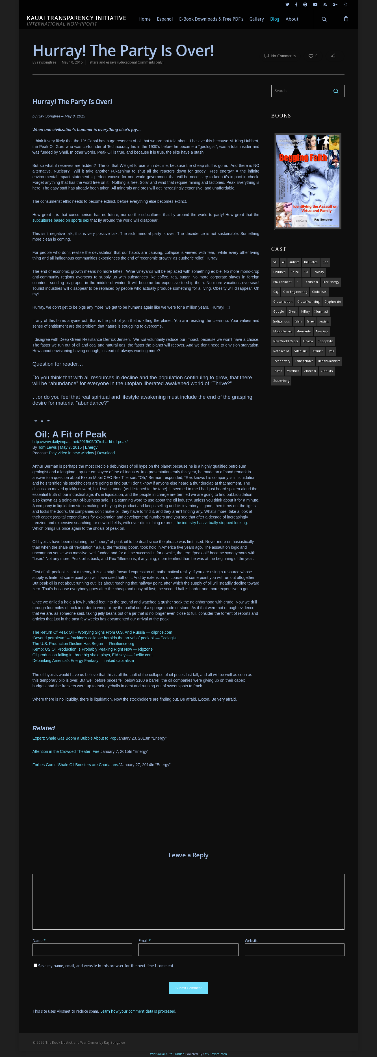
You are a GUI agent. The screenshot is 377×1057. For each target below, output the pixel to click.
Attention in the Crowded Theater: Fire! (66, 751)
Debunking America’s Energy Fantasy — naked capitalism (83, 660)
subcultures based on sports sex (60, 220)
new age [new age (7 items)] (322, 331)
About (292, 19)
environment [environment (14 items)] (282, 282)
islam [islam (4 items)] (298, 321)
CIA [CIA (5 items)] (306, 272)
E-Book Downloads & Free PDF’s (211, 19)
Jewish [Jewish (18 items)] (324, 321)
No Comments (280, 55)
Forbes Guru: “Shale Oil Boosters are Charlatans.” (76, 764)
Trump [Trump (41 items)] (277, 371)
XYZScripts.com (216, 1054)
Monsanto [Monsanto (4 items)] (303, 331)
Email (144, 940)
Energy (91, 447)
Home (144, 19)
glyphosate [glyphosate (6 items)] (332, 302)
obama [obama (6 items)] (308, 341)
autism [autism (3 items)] (294, 262)
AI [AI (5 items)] (283, 262)
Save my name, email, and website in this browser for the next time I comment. (106, 966)
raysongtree (46, 62)
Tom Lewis (47, 447)
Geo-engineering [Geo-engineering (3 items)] (295, 292)
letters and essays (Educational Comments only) (126, 62)
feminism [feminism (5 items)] (311, 282)
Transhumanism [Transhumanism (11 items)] (329, 361)
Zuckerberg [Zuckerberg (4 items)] (281, 381)
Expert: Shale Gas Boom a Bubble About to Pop (74, 738)
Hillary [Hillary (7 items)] (305, 311)
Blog (275, 19)
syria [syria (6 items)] (331, 351)
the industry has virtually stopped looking (210, 522)
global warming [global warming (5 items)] (308, 302)
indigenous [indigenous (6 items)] (281, 321)
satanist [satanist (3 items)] (317, 351)
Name (39, 940)
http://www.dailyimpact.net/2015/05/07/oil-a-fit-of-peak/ (80, 441)
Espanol (165, 19)
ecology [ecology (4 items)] (318, 272)
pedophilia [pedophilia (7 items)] (325, 341)
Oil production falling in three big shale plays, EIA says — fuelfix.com (92, 655)
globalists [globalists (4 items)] (319, 292)
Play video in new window (71, 453)
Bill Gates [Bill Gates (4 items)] (311, 262)
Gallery (257, 19)
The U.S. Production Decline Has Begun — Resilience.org (83, 643)
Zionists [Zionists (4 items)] (327, 371)
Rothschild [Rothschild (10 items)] (281, 351)
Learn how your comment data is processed (137, 1011)
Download (106, 453)
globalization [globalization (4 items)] (282, 302)
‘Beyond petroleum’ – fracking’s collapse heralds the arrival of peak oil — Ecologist (104, 638)
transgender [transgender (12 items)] (304, 361)
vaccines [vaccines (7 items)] (293, 371)
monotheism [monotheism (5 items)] (282, 331)
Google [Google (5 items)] (278, 311)
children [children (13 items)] (279, 272)
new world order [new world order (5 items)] (285, 341)
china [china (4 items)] (295, 272)
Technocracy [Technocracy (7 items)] (281, 361)
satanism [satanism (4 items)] (300, 351)
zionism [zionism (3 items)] (310, 371)
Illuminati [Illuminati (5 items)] (321, 311)
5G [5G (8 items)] (275, 262)
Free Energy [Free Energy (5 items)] (331, 282)
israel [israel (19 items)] (311, 321)
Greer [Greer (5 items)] (292, 311)
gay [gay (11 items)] (275, 292)
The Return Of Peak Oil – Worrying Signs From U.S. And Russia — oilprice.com (102, 632)
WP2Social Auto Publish (167, 1054)
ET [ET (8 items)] (298, 282)
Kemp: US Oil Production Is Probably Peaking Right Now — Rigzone (92, 649)
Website (251, 940)
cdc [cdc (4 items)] (325, 262)
